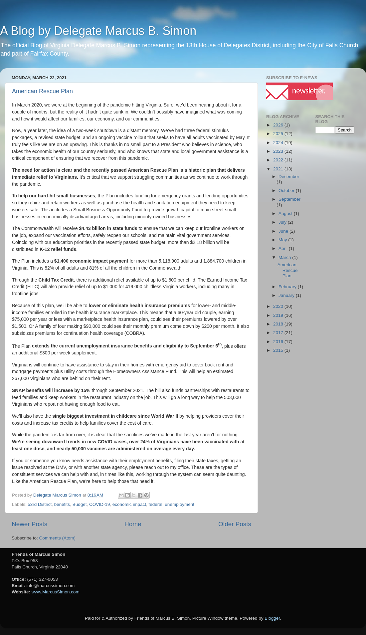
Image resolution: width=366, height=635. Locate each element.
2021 (278, 168)
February (288, 286)
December (288, 176)
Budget (80, 504)
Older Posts (234, 524)
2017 (278, 332)
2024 (278, 142)
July (283, 222)
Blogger (272, 618)
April (283, 248)
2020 (278, 306)
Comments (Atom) (57, 537)
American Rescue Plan (42, 91)
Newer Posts (29, 524)
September (289, 199)
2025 (278, 133)
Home (132, 524)
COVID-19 (99, 504)
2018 (278, 323)
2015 (278, 350)
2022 (278, 159)
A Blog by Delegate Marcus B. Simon (98, 31)
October (287, 190)
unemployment (179, 504)
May (283, 239)
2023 (278, 151)
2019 (278, 315)
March (285, 257)
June (283, 231)
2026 (278, 124)
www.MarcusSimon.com (56, 591)
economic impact (129, 504)
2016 (278, 341)
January (287, 295)
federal (155, 504)
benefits (62, 504)
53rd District (40, 504)
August (286, 213)
